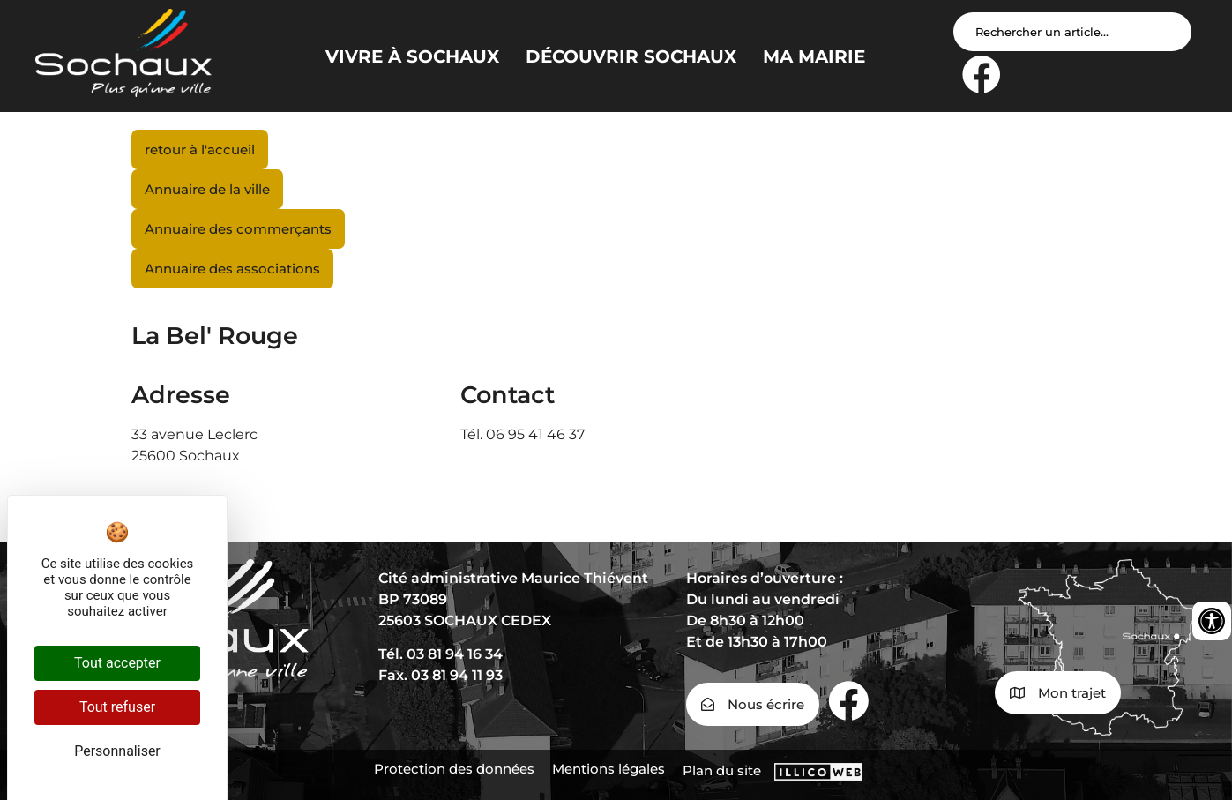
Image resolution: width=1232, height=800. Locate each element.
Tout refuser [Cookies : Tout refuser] (117, 707)
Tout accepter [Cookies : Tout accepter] (117, 662)
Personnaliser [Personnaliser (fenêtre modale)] (117, 751)
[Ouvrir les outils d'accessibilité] (1211, 621)
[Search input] (1072, 31)
